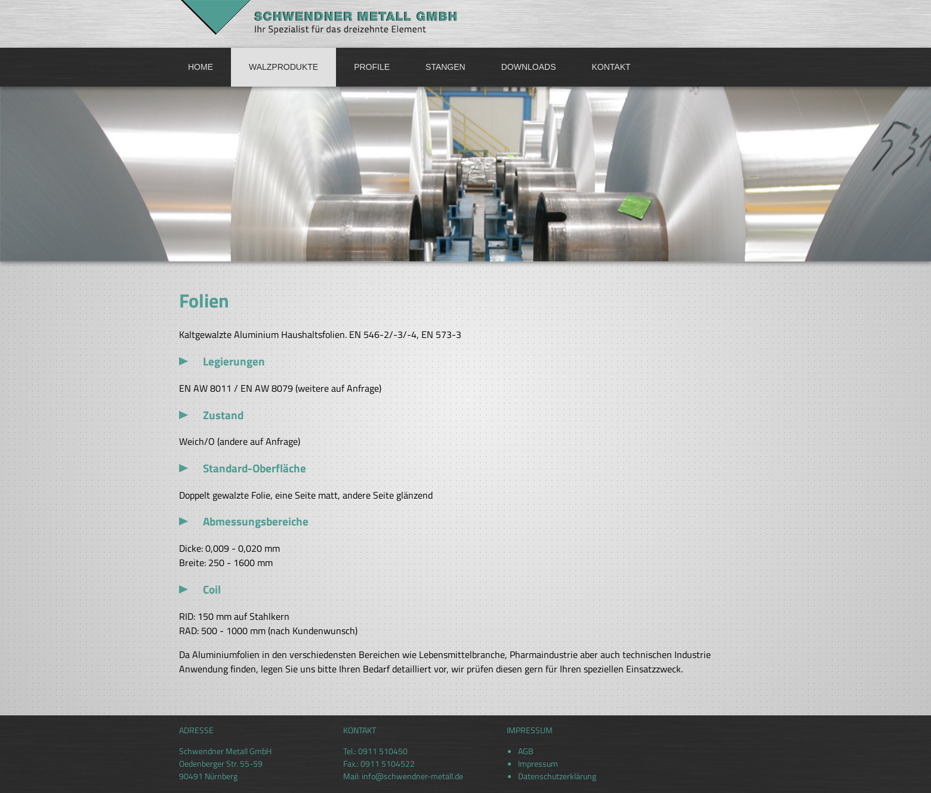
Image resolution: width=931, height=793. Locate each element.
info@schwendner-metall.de (412, 776)
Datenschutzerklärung (557, 776)
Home (200, 67)
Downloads (528, 67)
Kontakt (611, 67)
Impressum (538, 763)
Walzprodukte (283, 67)
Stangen (446, 67)
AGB (526, 751)
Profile (372, 67)
